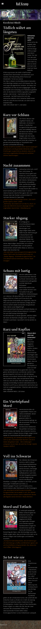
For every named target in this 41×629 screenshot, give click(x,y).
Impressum (3, 625)
